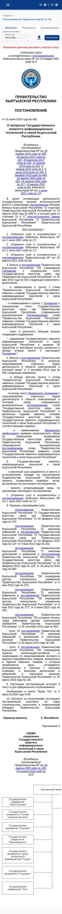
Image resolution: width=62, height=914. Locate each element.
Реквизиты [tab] (29, 28)
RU (54, 5)
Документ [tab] (11, 28)
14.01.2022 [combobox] (11, 37)
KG (43, 5)
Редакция (9, 34)
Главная (7, 15)
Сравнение (52, 37)
